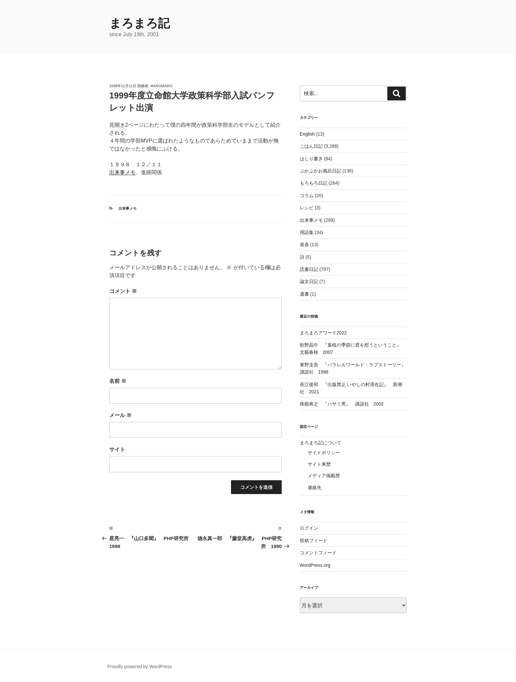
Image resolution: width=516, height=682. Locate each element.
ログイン (309, 528)
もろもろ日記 (313, 183)
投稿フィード (313, 540)
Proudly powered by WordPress (139, 666)
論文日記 (309, 281)
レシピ (307, 207)
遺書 (304, 294)
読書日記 (309, 269)
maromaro (161, 86)
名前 (117, 381)
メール (120, 415)
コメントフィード (318, 552)
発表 (304, 244)
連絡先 (315, 487)
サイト (117, 449)
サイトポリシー (324, 452)
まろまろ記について (320, 442)
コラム (307, 195)
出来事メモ (122, 172)
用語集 (307, 232)
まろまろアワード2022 (323, 332)
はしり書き (311, 158)
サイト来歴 (319, 464)
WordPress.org (315, 565)
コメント (123, 291)
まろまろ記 (139, 23)
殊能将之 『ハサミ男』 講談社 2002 (342, 404)
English (307, 134)
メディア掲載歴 (324, 475)
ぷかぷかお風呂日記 (320, 170)
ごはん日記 (311, 146)
